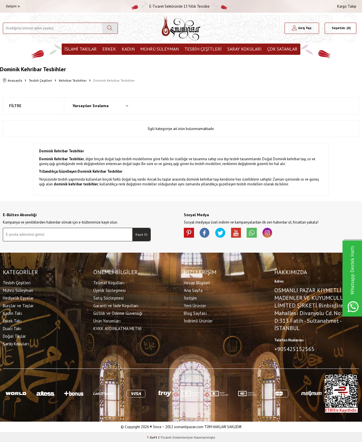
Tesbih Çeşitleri (203, 49)
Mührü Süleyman (159, 49)
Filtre (15, 105)
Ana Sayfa (193, 290)
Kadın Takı (12, 313)
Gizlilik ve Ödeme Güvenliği (117, 313)
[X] (223, 233)
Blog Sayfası (195, 313)
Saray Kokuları (244, 49)
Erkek (109, 49)
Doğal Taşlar (14, 336)
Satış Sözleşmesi (108, 297)
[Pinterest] (189, 233)
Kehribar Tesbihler (73, 80)
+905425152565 (294, 348)
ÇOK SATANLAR (282, 49)
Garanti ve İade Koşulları (115, 305)
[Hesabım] (302, 28)
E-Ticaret (164, 436)
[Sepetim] (340, 28)
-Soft (152, 436)
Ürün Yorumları (106, 320)
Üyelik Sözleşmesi (109, 290)
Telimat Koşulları (108, 282)
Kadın (128, 49)
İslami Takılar (80, 49)
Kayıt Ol (141, 234)
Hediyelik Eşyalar (18, 297)
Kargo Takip (346, 6)
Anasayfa (12, 80)
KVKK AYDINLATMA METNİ (117, 328)
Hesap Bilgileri (197, 282)
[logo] (181, 28)
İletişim (13, 6)
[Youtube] (240, 233)
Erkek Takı (12, 320)
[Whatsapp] (257, 233)
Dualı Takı (12, 328)
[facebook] (206, 233)
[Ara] (110, 28)
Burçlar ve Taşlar (18, 305)
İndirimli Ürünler (198, 320)
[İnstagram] (274, 233)
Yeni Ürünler (195, 305)
